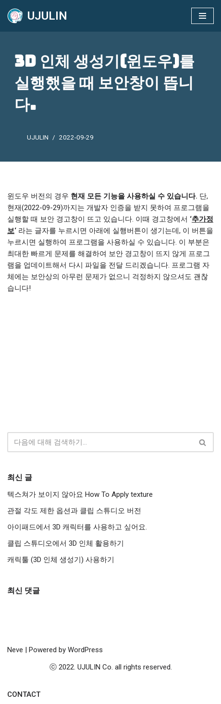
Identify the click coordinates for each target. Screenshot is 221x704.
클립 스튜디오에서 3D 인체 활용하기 (65, 543)
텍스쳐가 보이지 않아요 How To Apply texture (80, 494)
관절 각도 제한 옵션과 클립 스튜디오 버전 (74, 510)
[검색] (99, 442)
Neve (15, 649)
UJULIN (38, 137)
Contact (23, 694)
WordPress (85, 649)
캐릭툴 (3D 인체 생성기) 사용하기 (60, 559)
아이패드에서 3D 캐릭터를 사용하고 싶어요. (77, 527)
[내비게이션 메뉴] (202, 16)
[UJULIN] (37, 16)
